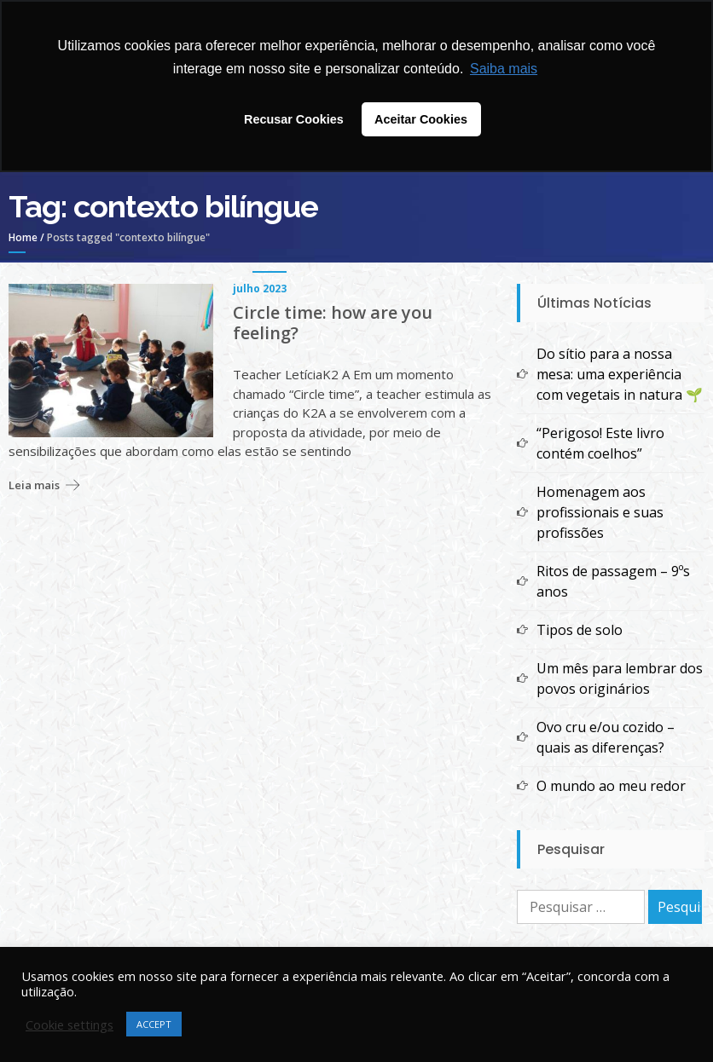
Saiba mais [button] (503, 68)
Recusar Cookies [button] (294, 119)
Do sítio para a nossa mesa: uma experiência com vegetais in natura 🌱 (619, 374)
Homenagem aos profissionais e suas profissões (600, 512)
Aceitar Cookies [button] (420, 119)
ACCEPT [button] (153, 1024)
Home (23, 237)
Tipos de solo (579, 629)
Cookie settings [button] (69, 1024)
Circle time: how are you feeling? (332, 323)
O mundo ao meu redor (611, 785)
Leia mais (34, 485)
